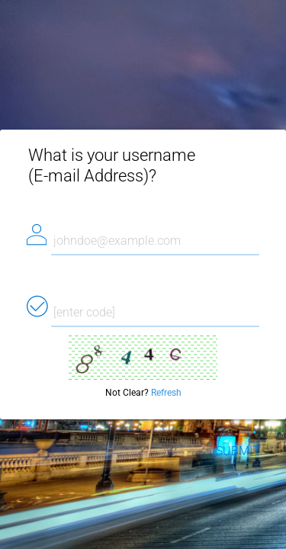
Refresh (166, 392)
